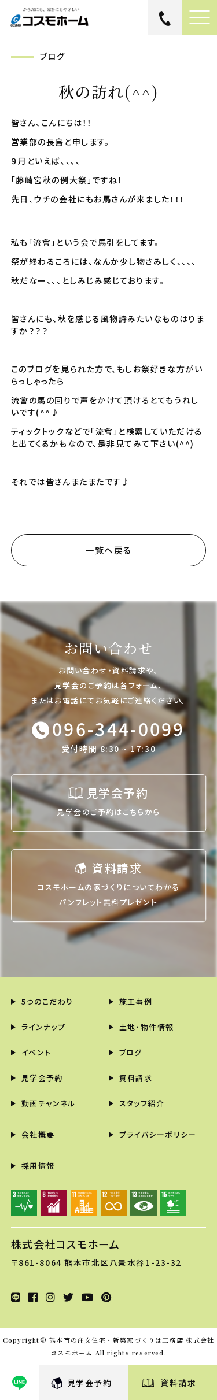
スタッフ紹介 (142, 1103)
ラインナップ (43, 1026)
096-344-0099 (118, 729)
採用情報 (38, 1165)
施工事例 (136, 1001)
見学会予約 (89, 1382)
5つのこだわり (47, 1001)
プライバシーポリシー (158, 1134)
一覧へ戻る (108, 550)
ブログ (130, 1052)
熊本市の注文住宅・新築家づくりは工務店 (116, 1340)
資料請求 (178, 1382)
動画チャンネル (48, 1103)
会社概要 (38, 1134)
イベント (36, 1052)
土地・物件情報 (146, 1026)
